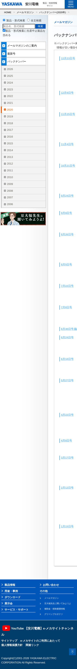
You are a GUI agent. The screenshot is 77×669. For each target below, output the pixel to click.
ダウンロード (13, 597)
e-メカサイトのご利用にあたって (40, 640)
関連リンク (32, 645)
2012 (10, 163)
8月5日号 (66, 264)
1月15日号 (67, 526)
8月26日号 (67, 234)
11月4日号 (67, 144)
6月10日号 (67, 359)
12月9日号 (67, 92)
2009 (10, 184)
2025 (10, 75)
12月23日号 (68, 58)
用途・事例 (11, 591)
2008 (10, 190)
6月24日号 (67, 337)
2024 (10, 82)
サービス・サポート (17, 609)
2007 (10, 197)
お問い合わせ (51, 584)
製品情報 (10, 584)
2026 (10, 69)
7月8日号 (66, 307)
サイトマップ (9, 640)
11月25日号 (68, 114)
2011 (10, 170)
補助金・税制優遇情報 (54, 609)
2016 (10, 136)
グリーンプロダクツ (53, 614)
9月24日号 (67, 195)
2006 (10, 204)
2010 (10, 177)
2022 (10, 96)
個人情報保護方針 (12, 645)
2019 (10, 116)
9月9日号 (66, 213)
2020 (10, 109)
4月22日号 (67, 414)
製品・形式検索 (15, 20)
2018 (10, 123)
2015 (10, 143)
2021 (10, 102)
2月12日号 (67, 487)
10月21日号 (68, 165)
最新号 (11, 53)
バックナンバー (16, 61)
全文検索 (36, 20)
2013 (10, 157)
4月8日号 (66, 440)
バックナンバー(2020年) (52, 12)
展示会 (9, 603)
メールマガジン (25, 12)
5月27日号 (67, 380)
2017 (10, 129)
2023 (10, 89)
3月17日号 (67, 457)
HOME (7, 12)
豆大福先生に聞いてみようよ (57, 603)
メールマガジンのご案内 (22, 45)
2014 (10, 150)
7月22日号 (67, 285)
